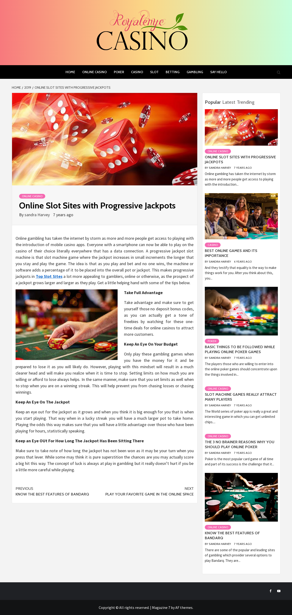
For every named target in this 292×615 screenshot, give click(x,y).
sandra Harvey (38, 214)
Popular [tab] (213, 102)
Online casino (94, 72)
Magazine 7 (161, 607)
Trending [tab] (246, 102)
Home (70, 72)
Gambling (195, 72)
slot (154, 72)
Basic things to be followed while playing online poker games (240, 349)
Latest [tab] (228, 102)
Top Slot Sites (49, 276)
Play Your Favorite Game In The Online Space (149, 491)
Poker (119, 72)
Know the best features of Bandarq (60, 491)
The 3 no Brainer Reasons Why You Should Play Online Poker (239, 444)
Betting (173, 72)
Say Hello (218, 72)
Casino (137, 72)
